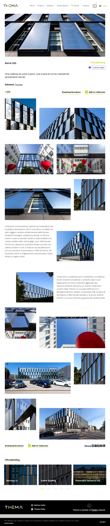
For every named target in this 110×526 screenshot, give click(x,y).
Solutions (49, 6)
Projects (39, 6)
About (30, 6)
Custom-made (98, 68)
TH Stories (74, 6)
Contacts (84, 6)
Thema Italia (38, 510)
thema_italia (38, 506)
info (8, 92)
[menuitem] (30, 6)
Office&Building (97, 63)
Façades (19, 85)
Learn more (8, 523)
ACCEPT (103, 522)
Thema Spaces (61, 6)
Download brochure (71, 93)
